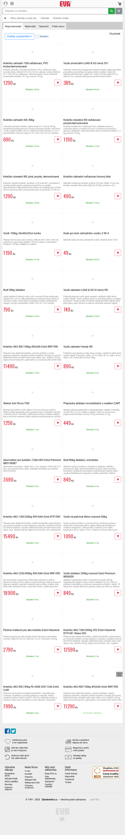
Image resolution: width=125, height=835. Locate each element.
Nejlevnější (30, 26)
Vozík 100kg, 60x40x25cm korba (22, 233)
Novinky (8, 784)
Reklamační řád (32, 783)
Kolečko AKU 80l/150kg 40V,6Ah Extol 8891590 (30, 346)
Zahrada (45, 18)
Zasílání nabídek (48, 785)
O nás (27, 771)
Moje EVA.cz (51, 773)
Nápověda (69, 776)
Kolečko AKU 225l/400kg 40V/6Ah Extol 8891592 (31, 573)
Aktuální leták (11, 779)
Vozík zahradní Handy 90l (78, 346)
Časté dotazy (71, 773)
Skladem (44, 36)
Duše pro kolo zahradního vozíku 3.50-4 (86, 233)
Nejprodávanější (13, 26)
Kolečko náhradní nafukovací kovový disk (87, 176)
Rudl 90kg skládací (14, 290)
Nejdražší (44, 26)
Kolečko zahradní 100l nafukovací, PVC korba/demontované (25, 65)
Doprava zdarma (9, 788)
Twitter (68, 782)
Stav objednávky (50, 777)
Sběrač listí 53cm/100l (16, 403)
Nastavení (49, 781)
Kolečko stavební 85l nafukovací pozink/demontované (82, 121)
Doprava (29, 777)
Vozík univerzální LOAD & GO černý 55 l (85, 63)
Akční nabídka (11, 781)
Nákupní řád (30, 780)
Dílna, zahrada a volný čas (23, 18)
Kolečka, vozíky (61, 18)
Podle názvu (58, 26)
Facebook (69, 779)
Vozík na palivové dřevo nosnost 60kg (85, 516)
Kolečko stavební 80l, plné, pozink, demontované (31, 176)
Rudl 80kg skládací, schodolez (80, 460)
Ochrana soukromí (29, 786)
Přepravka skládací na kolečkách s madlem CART (91, 403)
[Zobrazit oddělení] (119, 11)
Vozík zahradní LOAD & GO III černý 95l (85, 290)
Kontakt (28, 774)
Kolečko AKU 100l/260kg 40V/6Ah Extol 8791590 (31, 516)
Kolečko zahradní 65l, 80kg (18, 119)
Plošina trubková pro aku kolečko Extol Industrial (31, 630)
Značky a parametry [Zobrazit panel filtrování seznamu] (19, 36)
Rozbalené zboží (9, 774)
